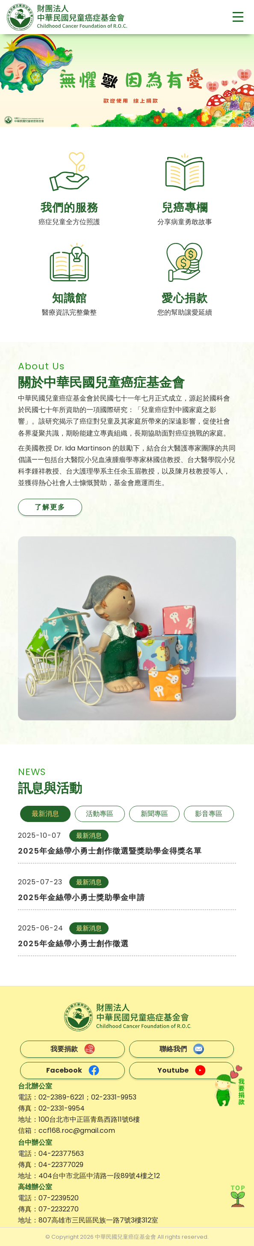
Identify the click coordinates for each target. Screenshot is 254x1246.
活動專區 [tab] (99, 814)
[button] (19, 80)
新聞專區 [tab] (154, 814)
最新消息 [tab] (45, 814)
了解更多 (50, 507)
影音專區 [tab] (208, 814)
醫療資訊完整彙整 (69, 312)
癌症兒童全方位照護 (69, 222)
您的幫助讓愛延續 (184, 312)
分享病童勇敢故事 (184, 222)
